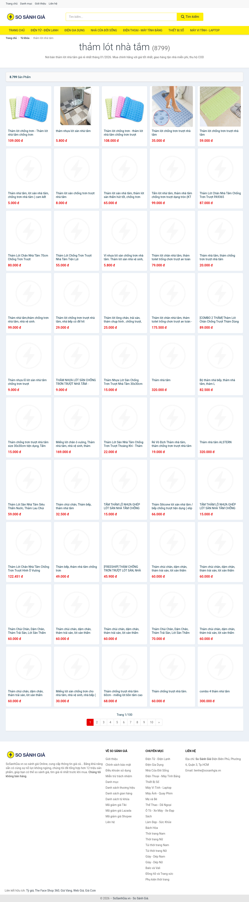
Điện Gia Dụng (75, 30)
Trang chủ (11, 3)
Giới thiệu (40, 3)
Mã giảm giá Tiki (116, 805)
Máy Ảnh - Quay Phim (159, 793)
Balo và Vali (153, 868)
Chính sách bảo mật (118, 764)
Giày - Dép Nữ (154, 862)
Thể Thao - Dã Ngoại (158, 805)
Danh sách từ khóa (117, 799)
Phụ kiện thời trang (157, 879)
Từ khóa (24, 38)
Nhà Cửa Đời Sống (104, 30)
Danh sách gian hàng (119, 793)
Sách (149, 816)
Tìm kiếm (190, 17)
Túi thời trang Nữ (156, 850)
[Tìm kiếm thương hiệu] (121, 17)
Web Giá (78, 890)
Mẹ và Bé (151, 799)
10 (151, 722)
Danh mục (26, 3)
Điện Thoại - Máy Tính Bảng (142, 30)
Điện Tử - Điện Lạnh (44, 30)
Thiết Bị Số (176, 30)
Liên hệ (53, 3)
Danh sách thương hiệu (120, 787)
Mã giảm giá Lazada (118, 810)
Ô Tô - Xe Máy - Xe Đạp (160, 810)
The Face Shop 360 (47, 890)
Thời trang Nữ (154, 839)
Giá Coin (90, 890)
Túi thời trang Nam (157, 845)
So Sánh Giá (140, 898)
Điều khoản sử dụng (118, 770)
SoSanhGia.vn (121, 898)
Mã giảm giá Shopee (119, 816)
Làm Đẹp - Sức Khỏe (158, 822)
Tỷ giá (30, 890)
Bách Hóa (152, 827)
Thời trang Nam (155, 833)
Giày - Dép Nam (155, 856)
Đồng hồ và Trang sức (159, 873)
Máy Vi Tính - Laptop (205, 30)
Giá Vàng (66, 890)
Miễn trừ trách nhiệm (119, 776)
